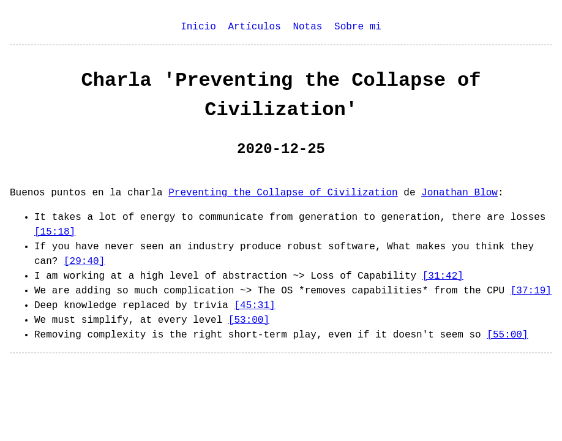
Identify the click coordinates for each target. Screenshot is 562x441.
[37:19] (531, 291)
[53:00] (248, 320)
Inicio (198, 27)
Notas (307, 27)
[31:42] (442, 276)
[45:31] (254, 305)
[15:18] (54, 232)
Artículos (254, 27)
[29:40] (84, 261)
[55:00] (507, 335)
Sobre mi (357, 27)
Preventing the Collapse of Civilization (282, 193)
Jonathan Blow (459, 193)
